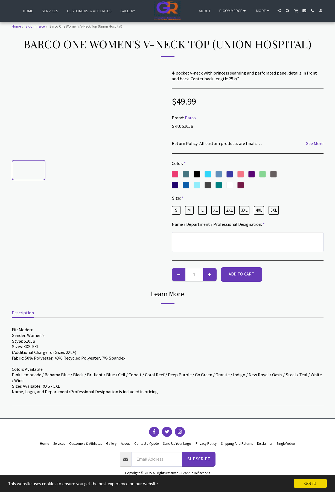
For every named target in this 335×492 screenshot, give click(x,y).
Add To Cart (241, 274)
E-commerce (35, 26)
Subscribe (198, 459)
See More (315, 143)
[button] (279, 11)
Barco (190, 118)
